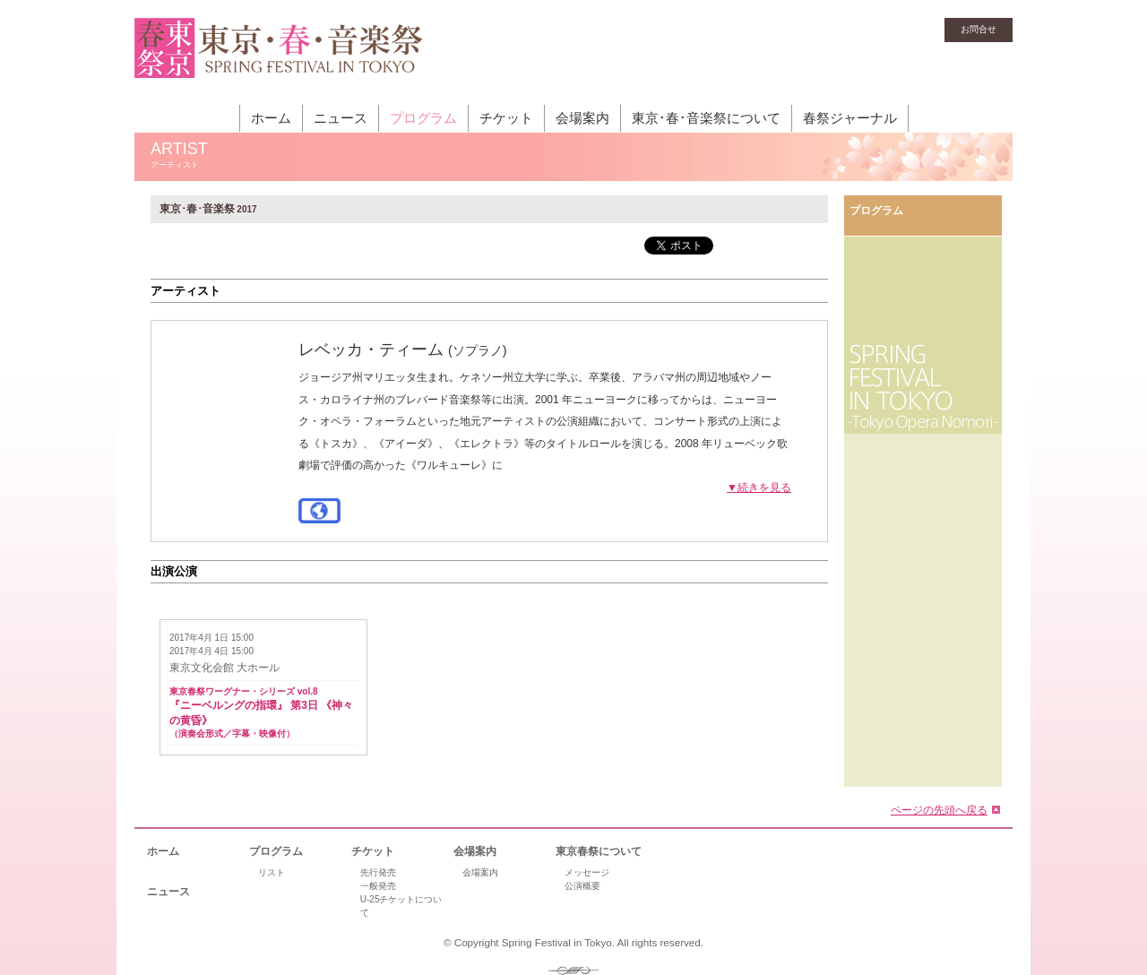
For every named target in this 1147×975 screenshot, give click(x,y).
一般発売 (378, 886)
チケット (506, 117)
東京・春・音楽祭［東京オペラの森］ (279, 58)
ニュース (340, 117)
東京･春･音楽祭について (706, 117)
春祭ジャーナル (850, 117)
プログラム (423, 117)
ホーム (271, 117)
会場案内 (582, 117)
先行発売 (378, 872)
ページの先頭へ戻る (939, 810)
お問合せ (978, 29)
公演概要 (582, 886)
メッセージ (587, 872)
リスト (271, 872)
